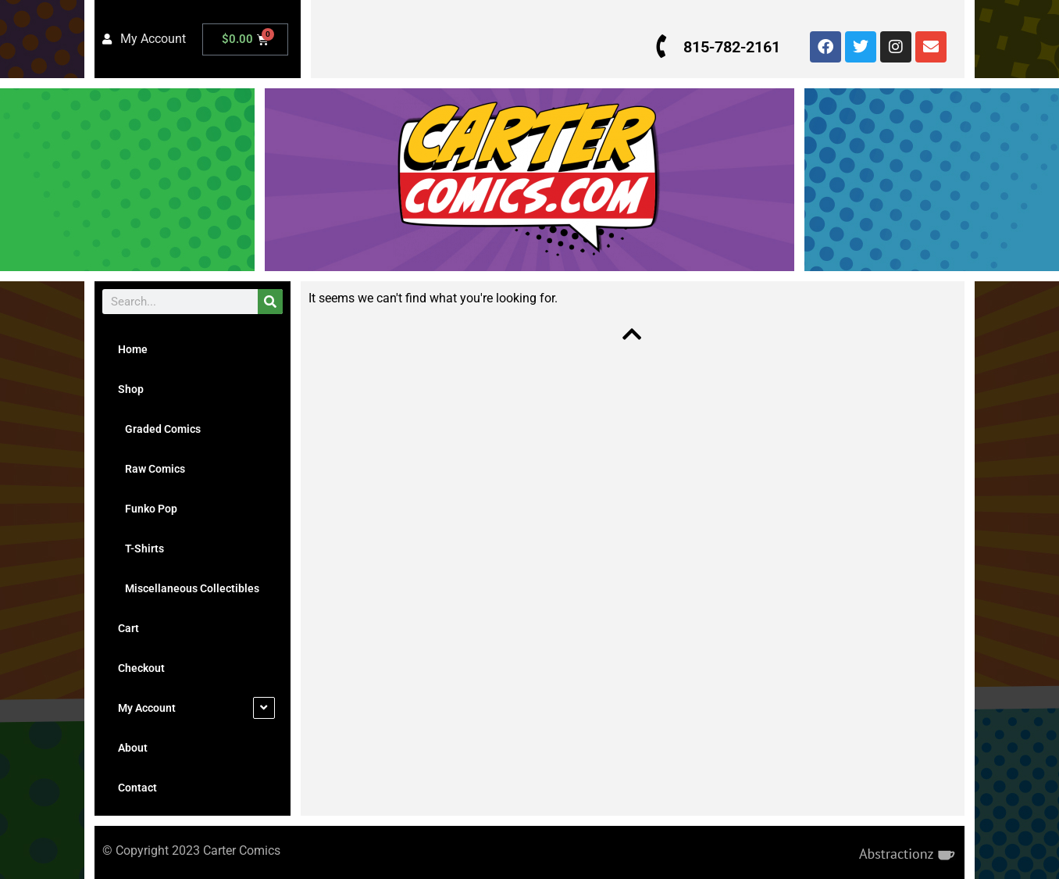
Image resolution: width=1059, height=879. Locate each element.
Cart (128, 628)
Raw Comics (151, 469)
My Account (147, 708)
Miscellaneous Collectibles (188, 588)
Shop (131, 389)
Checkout (141, 668)
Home (133, 349)
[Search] (270, 301)
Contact (137, 787)
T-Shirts (141, 548)
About (133, 747)
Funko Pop (147, 508)
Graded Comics (159, 429)
